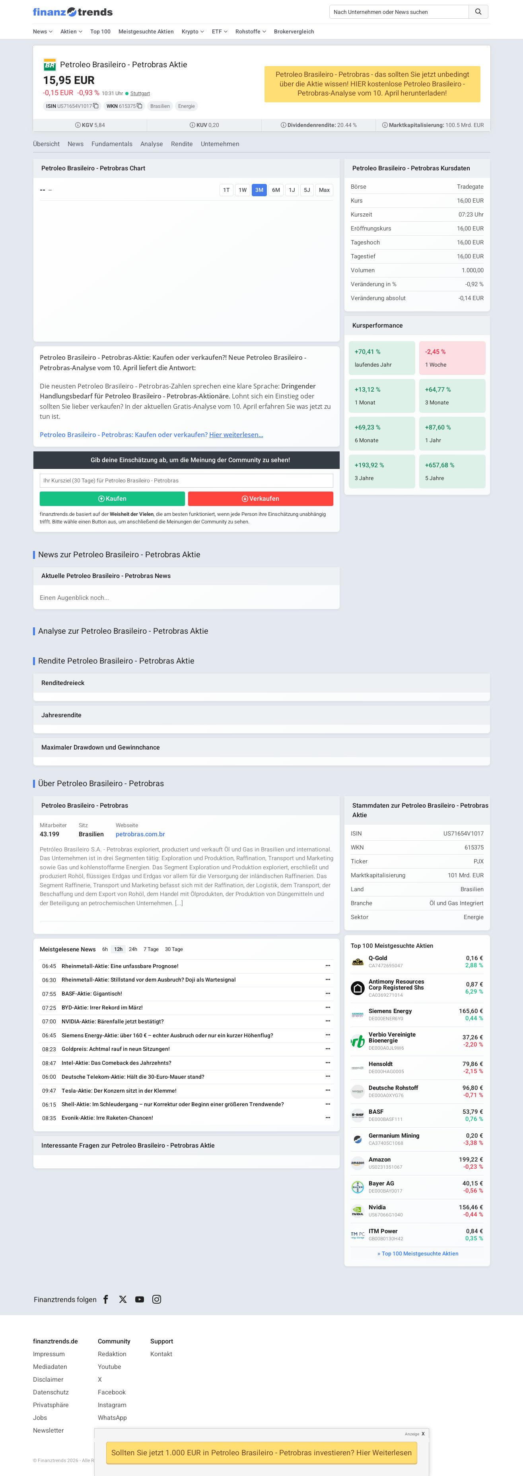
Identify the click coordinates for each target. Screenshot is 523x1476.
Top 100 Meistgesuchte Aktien (420, 1254)
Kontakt (161, 1354)
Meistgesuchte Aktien (146, 31)
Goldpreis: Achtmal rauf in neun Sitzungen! (116, 1049)
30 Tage (174, 949)
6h (105, 949)
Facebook (112, 1392)
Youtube (109, 1367)
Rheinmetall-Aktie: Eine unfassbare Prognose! (120, 966)
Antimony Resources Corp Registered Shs (396, 985)
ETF (217, 31)
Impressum (49, 1354)
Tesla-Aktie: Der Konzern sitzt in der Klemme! (119, 1091)
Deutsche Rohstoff (393, 1088)
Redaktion (112, 1354)
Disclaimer (48, 1379)
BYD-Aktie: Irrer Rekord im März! (102, 1008)
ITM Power (383, 1231)
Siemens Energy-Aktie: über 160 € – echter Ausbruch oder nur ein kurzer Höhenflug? (167, 1035)
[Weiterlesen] (328, 966)
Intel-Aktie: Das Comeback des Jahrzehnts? (116, 1063)
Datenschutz (51, 1392)
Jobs (40, 1418)
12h (118, 949)
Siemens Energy (390, 1011)
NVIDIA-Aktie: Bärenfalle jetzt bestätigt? (113, 1021)
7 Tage (151, 949)
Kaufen (116, 499)
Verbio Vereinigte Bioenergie (392, 1038)
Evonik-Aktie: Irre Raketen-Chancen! (107, 1118)
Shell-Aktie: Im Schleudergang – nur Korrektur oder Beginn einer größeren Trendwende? (173, 1104)
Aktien (68, 31)
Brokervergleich (294, 31)
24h (133, 949)
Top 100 (100, 31)
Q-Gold (378, 958)
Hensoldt (381, 1064)
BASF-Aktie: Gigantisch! (92, 994)
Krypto (190, 31)
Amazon (380, 1160)
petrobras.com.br (140, 834)
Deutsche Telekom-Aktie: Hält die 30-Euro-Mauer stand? (133, 1077)
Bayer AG (381, 1184)
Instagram (112, 1405)
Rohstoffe (248, 31)
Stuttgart (140, 93)
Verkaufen (264, 499)
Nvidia (377, 1207)
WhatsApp (112, 1418)
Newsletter (48, 1430)
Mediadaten (50, 1367)
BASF (376, 1112)
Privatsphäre (51, 1405)
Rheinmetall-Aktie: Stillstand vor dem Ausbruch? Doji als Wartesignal (149, 980)
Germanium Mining (394, 1136)
